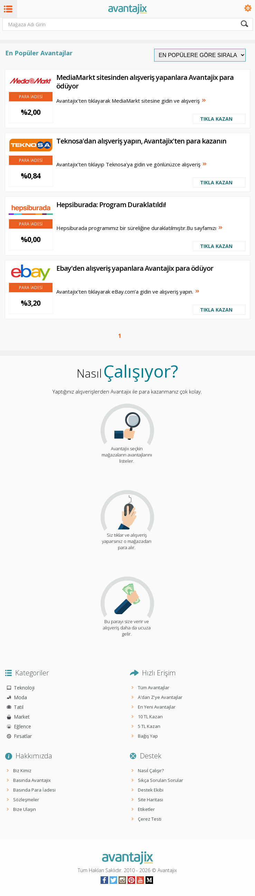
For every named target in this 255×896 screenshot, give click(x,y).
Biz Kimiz (22, 770)
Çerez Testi (149, 819)
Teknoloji (24, 687)
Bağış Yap (148, 736)
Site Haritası (150, 799)
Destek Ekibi (150, 790)
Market (22, 716)
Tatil (18, 707)
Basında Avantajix (32, 780)
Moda (20, 697)
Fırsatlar (23, 736)
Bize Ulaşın (24, 809)
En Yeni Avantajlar (157, 707)
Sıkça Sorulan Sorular (160, 780)
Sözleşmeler (26, 799)
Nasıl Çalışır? (151, 770)
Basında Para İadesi (34, 790)
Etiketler (146, 809)
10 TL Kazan (150, 716)
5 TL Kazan (149, 726)
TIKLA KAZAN (216, 119)
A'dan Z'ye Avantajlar (160, 697)
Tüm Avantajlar (153, 687)
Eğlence (22, 726)
